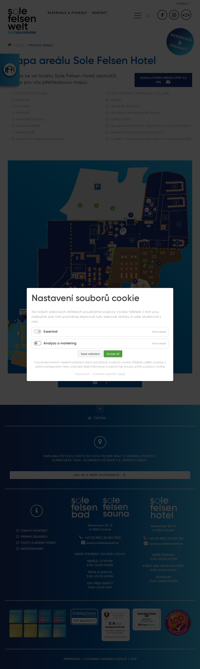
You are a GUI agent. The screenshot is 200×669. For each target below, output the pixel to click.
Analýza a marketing (60, 343)
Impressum (82, 374)
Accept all (113, 353)
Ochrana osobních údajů (108, 374)
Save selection (90, 353)
